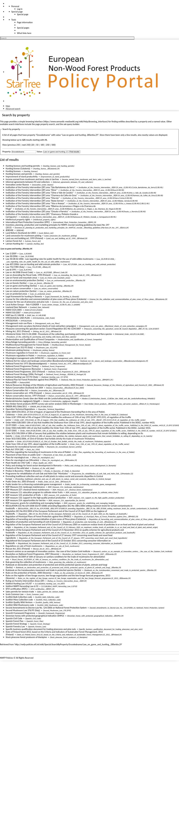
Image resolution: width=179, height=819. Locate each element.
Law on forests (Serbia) (16, 283)
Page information (25, 22)
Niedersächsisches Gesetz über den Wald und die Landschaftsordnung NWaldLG (42, 398)
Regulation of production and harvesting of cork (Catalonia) (33, 521)
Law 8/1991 (11, 269)
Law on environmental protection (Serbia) (25, 280)
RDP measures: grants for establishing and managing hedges (33, 503)
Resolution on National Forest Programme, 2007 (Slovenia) (32, 554)
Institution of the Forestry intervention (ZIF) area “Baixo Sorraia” (35, 200)
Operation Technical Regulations (20, 409)
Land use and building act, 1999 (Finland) (24, 238)
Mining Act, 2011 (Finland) (18, 331)
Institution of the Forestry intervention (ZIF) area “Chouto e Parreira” (37, 211)
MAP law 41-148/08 (15, 315)
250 (47, 144)
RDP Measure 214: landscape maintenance (25, 487)
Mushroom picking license (18, 350)
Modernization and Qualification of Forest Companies (30, 339)
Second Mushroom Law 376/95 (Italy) (23, 610)
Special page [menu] (17, 11)
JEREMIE (9, 230)
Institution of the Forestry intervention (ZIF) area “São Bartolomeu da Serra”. (41, 187)
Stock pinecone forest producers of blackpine (26, 637)
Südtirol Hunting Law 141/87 (19, 583)
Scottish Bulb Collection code (19, 597)
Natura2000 (11, 382)
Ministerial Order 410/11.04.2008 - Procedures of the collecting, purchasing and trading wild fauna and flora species (59, 334)
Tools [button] (13, 19)
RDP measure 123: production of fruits (23, 495)
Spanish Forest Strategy (16, 623)
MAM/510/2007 (13, 312)
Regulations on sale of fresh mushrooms (24, 546)
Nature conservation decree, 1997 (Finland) (25, 395)
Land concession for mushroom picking (23, 235)
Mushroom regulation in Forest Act (22, 352)
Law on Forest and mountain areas (21, 277)
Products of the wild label (17, 468)
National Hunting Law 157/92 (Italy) (22, 377)
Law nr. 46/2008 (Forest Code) (19, 272)
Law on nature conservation (18, 288)
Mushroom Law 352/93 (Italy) (19, 347)
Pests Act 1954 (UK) (15, 449)
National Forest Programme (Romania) (23, 369)
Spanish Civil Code (14, 618)
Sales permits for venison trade (20, 591)
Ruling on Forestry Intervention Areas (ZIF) (25, 581)
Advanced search (13, 108)
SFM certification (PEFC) (17, 589)
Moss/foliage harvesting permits (20, 342)
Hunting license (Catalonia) (18, 168)
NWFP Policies (6, 657)
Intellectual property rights (18, 219)
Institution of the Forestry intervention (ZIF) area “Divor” (31, 190)
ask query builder (71, 124)
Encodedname (43, 135)
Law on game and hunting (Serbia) (21, 285)
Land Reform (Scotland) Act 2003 (21, 233)
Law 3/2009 (11, 253)
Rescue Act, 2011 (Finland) (18, 548)
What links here (24, 33)
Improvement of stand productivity (22, 176)
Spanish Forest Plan (14, 621)
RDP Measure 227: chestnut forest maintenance (27, 489)
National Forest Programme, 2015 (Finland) (25, 371)
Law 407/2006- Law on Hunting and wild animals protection (33, 264)
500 (53, 144)
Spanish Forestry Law (15, 626)
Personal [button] (15, 6)
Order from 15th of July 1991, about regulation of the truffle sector (36, 444)
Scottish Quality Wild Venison (19, 602)
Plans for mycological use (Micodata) (22, 460)
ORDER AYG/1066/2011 (16, 406)
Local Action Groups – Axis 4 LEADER (22, 304)
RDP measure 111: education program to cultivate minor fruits (34, 492)
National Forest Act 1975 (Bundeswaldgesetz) (26, 363)
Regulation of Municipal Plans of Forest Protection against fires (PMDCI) (38, 516)
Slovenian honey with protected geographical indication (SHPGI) (35, 615)
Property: (6, 151)
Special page (22, 14)
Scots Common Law (14, 594)
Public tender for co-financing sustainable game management (34, 484)
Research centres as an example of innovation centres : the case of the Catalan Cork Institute (48, 551)
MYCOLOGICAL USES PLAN (18, 318)
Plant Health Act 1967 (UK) (18, 462)
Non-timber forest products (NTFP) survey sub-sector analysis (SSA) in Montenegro (43, 403)
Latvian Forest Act (14, 241)
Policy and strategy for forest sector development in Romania (34, 465)
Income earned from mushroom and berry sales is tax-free (32, 179)
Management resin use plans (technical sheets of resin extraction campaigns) (41, 326)
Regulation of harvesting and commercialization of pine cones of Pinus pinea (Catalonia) (46, 519)
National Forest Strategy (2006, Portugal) (24, 374)
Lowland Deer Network (16, 307)
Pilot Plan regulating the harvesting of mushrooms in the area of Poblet (38, 452)
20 (33, 144)
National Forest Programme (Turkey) (22, 366)
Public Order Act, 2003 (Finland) (20, 481)
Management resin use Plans (19, 323)
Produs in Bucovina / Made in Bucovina (23, 471)
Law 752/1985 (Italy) (15, 267)
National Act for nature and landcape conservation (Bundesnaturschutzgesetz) (41, 361)
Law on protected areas (16, 293)
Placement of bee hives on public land (23, 454)
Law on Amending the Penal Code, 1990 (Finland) (28, 275)
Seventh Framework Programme (20, 613)
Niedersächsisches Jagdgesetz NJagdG (23, 401)
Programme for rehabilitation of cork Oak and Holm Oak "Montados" (37, 473)
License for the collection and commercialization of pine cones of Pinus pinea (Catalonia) (46, 299)
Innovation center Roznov (17, 184)
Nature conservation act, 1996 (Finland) (24, 393)
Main (8, 106)
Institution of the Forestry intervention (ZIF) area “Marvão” (33, 198)
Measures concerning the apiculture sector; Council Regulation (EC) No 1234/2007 (43, 328)
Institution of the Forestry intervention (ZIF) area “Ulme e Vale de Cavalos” (40, 192)
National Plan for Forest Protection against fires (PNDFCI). (32, 379)
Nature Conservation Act (17, 390)
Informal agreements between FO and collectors (28, 182)
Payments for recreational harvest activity (25, 446)
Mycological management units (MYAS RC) (25, 358)
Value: (39, 151)
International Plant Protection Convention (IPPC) (28, 222)
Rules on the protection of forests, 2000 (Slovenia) (28, 572)
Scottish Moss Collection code (19, 599)
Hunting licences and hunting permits (23, 166)
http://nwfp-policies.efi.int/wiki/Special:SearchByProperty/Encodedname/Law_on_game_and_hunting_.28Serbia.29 (68, 644)
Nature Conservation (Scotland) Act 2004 (24, 387)
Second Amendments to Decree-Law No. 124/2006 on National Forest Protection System (46, 607)
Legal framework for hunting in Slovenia (24, 296)
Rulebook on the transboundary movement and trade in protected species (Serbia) (43, 570)
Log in (19, 9)
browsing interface (34, 121)
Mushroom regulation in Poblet (20, 355)
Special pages (23, 27)
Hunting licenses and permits (19, 174)
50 (37, 144)
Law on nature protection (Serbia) (21, 291)
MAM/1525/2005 (14, 310)
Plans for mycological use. (17, 457)
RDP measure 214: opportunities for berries (26, 500)
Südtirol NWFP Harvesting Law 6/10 (22, 586)
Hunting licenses (13, 171)
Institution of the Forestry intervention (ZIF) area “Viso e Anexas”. (35, 203)
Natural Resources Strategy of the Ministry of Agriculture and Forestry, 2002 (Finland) (45, 385)
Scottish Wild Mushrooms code (20, 605)
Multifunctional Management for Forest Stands (27, 344)
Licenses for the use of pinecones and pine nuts (27, 301)
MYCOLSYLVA (12, 320)
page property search (45, 124)
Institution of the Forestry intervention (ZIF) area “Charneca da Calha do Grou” (41, 195)
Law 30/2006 (12, 256)
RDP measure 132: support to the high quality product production (36, 497)
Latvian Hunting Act (15, 243)
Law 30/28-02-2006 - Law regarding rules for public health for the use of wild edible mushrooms (49, 259)
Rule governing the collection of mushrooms (26, 562)
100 (42, 144)
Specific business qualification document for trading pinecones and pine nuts (41, 629)
